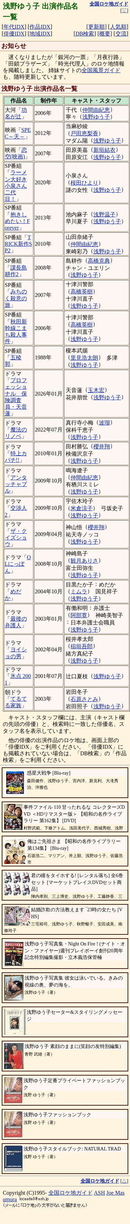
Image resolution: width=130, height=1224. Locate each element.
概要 (104, 34)
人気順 (118, 27)
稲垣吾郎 (82, 646)
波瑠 (104, 423)
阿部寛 (79, 615)
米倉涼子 (82, 508)
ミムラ (79, 591)
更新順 (96, 27)
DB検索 (84, 34)
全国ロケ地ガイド (70, 1193)
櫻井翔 (101, 446)
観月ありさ (84, 561)
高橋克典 (99, 261)
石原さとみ (84, 699)
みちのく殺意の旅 (16, 298)
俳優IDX (13, 34)
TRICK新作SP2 (18, 243)
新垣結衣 (104, 150)
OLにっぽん (18, 563)
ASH (99, 1193)
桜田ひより (84, 183)
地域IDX (39, 34)
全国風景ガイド (101, 70)
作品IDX (39, 27)
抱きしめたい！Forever (17, 221)
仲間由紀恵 (96, 110)
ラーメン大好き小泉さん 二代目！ (16, 185)
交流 (121, 34)
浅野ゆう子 (96, 117)
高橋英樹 (82, 291)
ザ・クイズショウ (16, 537)
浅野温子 (104, 214)
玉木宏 (96, 390)
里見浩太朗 (84, 358)
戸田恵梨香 (84, 133)
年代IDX (13, 27)
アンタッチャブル (16, 484)
